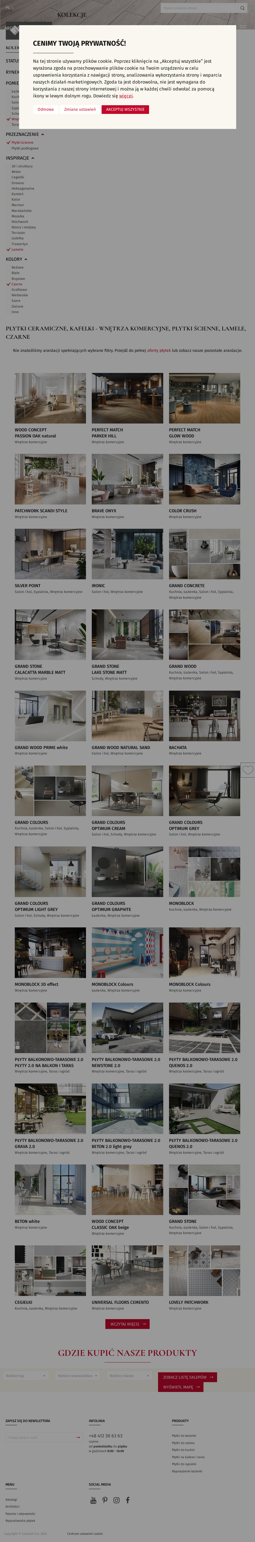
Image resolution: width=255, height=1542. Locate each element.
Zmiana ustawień (80, 110)
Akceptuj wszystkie (125, 110)
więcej (126, 96)
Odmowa (46, 110)
